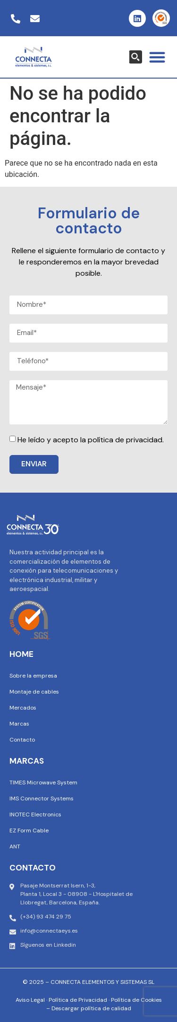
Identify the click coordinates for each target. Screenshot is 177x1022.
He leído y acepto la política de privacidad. (90, 440)
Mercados (22, 707)
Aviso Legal (30, 1000)
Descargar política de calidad (91, 1008)
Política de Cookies (136, 1000)
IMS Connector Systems (41, 798)
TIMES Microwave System (43, 782)
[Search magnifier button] (135, 57)
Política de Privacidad (78, 1000)
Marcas (19, 723)
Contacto (22, 739)
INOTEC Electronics (35, 814)
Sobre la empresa (33, 675)
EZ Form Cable (29, 830)
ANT (14, 846)
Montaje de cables (34, 691)
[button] (157, 57)
